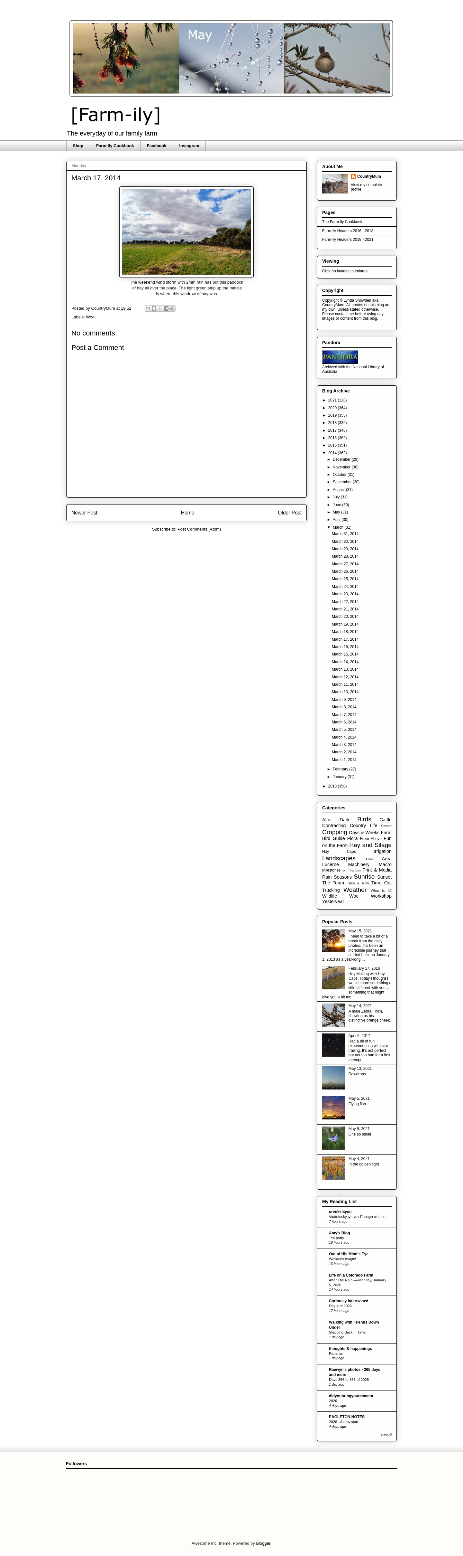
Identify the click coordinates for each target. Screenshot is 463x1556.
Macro (385, 864)
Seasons (343, 877)
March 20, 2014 (345, 616)
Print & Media (377, 869)
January (340, 777)
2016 (333, 438)
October (340, 474)
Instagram (189, 145)
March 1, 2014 (344, 760)
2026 (333, 1401)
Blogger (263, 1543)
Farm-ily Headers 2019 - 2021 (347, 239)
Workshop (381, 896)
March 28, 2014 (345, 556)
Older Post (290, 512)
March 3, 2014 (344, 744)
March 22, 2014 (345, 601)
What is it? (381, 890)
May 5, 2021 (359, 1098)
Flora (352, 838)
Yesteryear (333, 901)
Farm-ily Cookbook (115, 145)
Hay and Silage (370, 845)
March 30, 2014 (345, 541)
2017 (333, 430)
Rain (327, 877)
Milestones (331, 870)
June (337, 505)
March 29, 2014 (345, 549)
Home (188, 512)
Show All (386, 1434)
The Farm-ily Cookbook (342, 222)
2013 (333, 786)
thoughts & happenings (350, 1348)
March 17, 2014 (345, 639)
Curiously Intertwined (348, 1301)
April (337, 519)
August (339, 489)
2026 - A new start (343, 1422)
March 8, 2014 (344, 707)
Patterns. (336, 1353)
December (342, 459)
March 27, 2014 (345, 564)
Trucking (331, 890)
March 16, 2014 (345, 647)
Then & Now (358, 883)
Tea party (336, 1238)
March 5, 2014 (344, 729)
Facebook (157, 145)
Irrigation (383, 851)
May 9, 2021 (359, 1129)
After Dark (336, 819)
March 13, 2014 (345, 669)
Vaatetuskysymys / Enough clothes (357, 1217)
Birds (364, 819)
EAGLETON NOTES (347, 1417)
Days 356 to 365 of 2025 (349, 1380)
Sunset (384, 877)
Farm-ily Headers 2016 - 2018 (347, 231)
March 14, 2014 (345, 662)
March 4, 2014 (344, 737)
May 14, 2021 (360, 1006)
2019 (333, 415)
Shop (78, 145)
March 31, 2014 (345, 534)
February (341, 769)
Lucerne (330, 864)
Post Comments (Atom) (199, 529)
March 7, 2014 (344, 714)
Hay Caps (339, 851)
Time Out (381, 882)
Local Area (377, 858)
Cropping (334, 832)
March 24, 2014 (345, 586)
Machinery (358, 864)
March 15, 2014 (345, 654)
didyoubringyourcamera (351, 1396)
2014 (333, 453)
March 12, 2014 (345, 677)
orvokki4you (340, 1212)
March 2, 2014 (344, 752)
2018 (333, 422)
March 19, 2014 (345, 624)
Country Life (363, 825)
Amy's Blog (339, 1233)
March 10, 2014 (345, 692)
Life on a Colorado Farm (351, 1275)
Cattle (385, 819)
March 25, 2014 (345, 579)
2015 (333, 445)
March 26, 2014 (345, 571)
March (339, 527)
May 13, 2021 (360, 1068)
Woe (90, 317)
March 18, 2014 (345, 631)
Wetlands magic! (342, 1259)
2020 (333, 408)
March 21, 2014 (345, 609)
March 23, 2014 (345, 594)
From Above (371, 838)
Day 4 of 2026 (340, 1306)
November (342, 467)
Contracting (334, 825)
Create (386, 826)
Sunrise (364, 876)
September (343, 482)
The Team (333, 882)
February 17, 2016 (364, 968)
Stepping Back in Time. (348, 1332)
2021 (333, 400)
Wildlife (329, 896)
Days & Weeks (364, 832)
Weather (355, 889)
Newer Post (84, 512)
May (337, 512)
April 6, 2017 (359, 1035)
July (337, 497)
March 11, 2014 (345, 684)
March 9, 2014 (344, 699)
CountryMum (369, 176)
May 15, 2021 (360, 931)
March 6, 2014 (344, 722)
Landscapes (338, 858)
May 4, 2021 (359, 1158)
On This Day (351, 870)
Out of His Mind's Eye (348, 1254)
